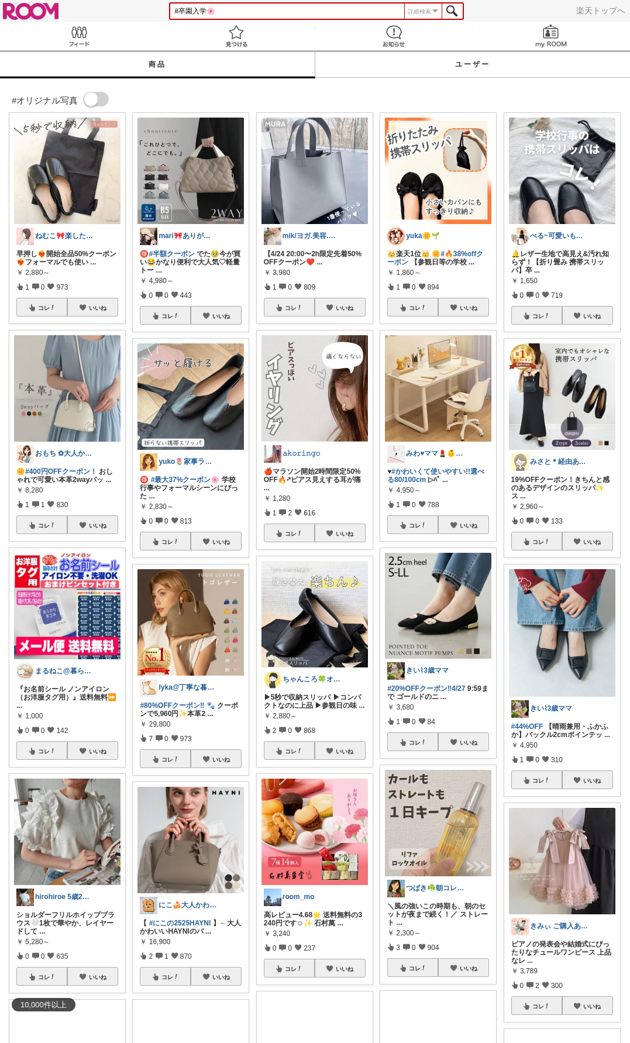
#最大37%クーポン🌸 (185, 480)
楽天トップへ (600, 10)
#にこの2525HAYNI (180, 923)
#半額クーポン (172, 254)
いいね (97, 308)
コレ (47, 308)
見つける (236, 36)
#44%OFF (527, 726)
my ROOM (551, 36)
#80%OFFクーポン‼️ (172, 705)
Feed (78, 36)
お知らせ (394, 36)
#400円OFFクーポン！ (61, 471)
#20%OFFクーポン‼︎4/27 (426, 688)
